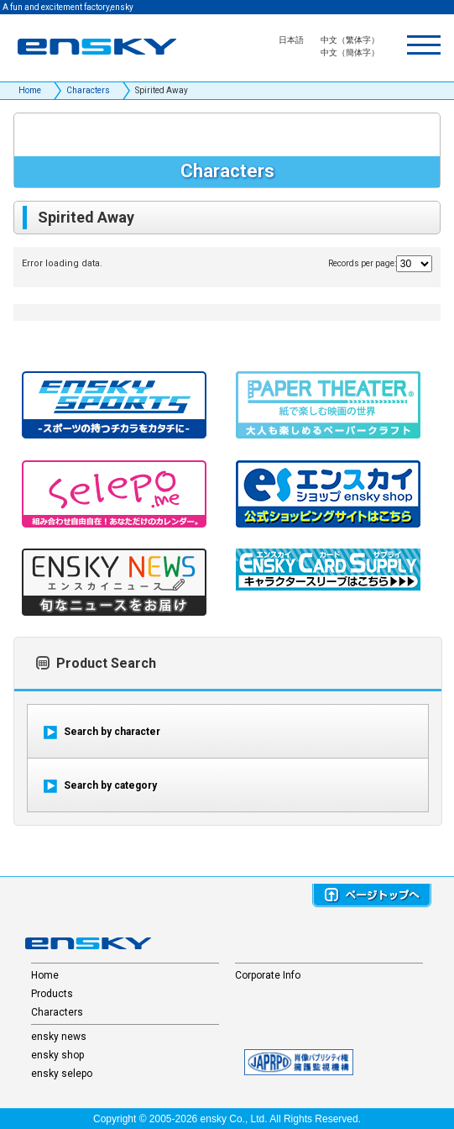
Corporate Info (267, 975)
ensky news (58, 1036)
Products (52, 994)
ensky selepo (61, 1073)
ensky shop (57, 1055)
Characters (88, 90)
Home (29, 90)
